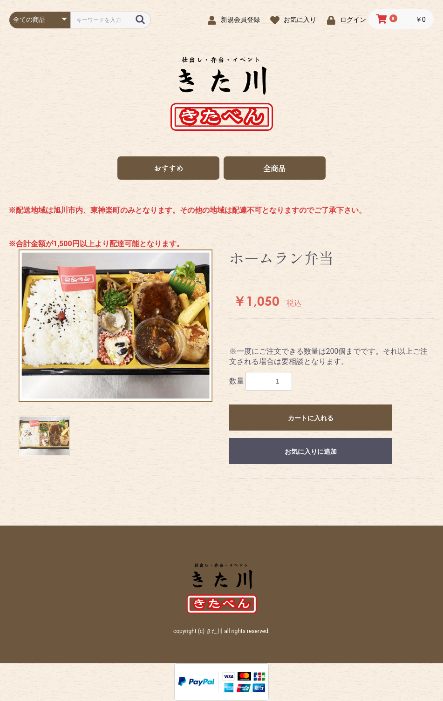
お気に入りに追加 (311, 452)
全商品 (274, 168)
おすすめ (169, 168)
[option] (115, 326)
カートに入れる (311, 418)
